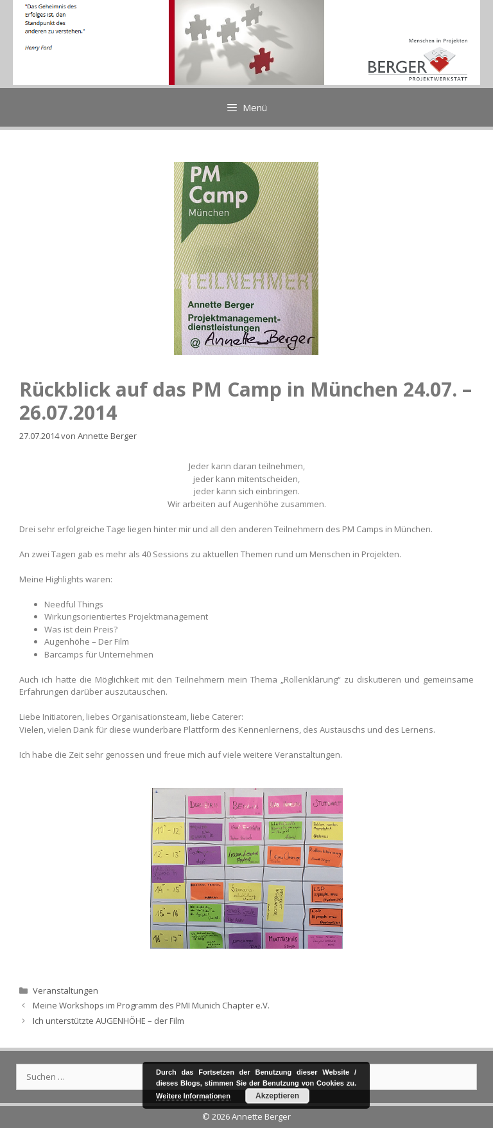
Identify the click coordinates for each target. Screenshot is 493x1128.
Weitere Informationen (193, 1096)
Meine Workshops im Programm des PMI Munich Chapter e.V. (151, 1005)
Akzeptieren (277, 1095)
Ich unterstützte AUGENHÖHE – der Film (108, 1020)
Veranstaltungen (65, 990)
